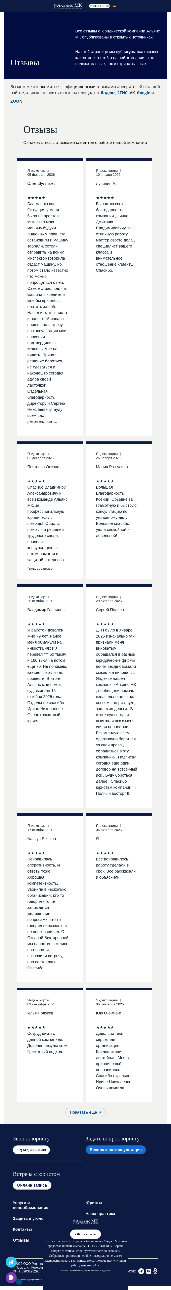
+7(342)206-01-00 (99, 5)
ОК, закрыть (85, 1234)
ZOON (16, 101)
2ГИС (122, 92)
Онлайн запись (32, 1185)
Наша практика (100, 1213)
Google (143, 92)
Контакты (22, 1229)
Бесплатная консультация (116, 1149)
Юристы (94, 1203)
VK (132, 92)
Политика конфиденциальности (28, 1280)
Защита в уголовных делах (40, 1218)
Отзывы (21, 1240)
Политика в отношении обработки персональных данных (85, 1270)
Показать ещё (83, 1112)
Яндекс (108, 92)
